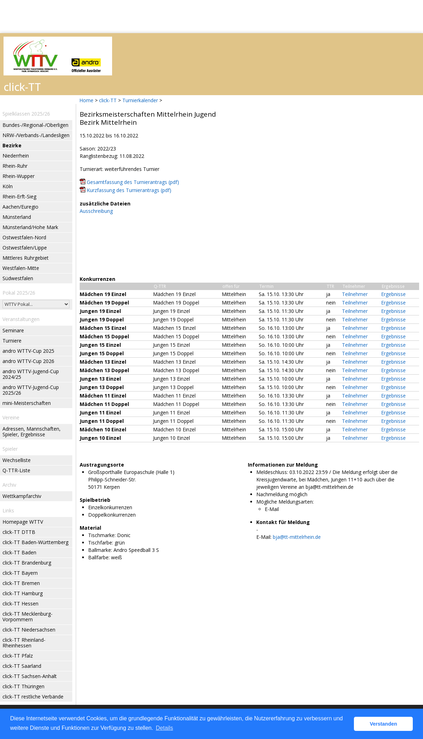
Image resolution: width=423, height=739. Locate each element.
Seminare (13, 330)
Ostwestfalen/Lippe (24, 247)
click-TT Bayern (20, 572)
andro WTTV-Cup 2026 (28, 361)
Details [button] (164, 728)
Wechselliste (16, 460)
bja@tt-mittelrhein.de (297, 537)
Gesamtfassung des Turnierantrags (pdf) (133, 182)
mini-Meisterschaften (26, 403)
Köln (7, 186)
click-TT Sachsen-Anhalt (29, 676)
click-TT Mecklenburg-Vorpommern (27, 616)
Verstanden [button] (383, 724)
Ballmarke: (100, 550)
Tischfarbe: (100, 542)
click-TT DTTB (18, 532)
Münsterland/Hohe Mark (30, 227)
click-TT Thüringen (23, 686)
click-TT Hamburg (22, 593)
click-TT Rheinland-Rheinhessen (23, 642)
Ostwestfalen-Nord (24, 237)
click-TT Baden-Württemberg (35, 542)
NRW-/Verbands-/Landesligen (35, 135)
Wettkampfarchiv (21, 496)
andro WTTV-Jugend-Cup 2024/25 (30, 374)
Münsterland (16, 217)
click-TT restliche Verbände (32, 696)
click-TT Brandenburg (26, 562)
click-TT (108, 100)
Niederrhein (15, 155)
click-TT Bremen (21, 583)
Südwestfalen (17, 278)
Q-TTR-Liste (16, 470)
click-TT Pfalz (17, 655)
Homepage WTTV (22, 521)
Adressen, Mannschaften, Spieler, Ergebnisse (31, 431)
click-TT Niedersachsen (28, 629)
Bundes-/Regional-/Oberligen (35, 125)
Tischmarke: (102, 535)
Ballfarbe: (99, 557)
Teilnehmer (355, 294)
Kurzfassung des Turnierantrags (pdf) (129, 190)
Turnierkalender (140, 100)
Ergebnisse (393, 294)
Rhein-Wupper (18, 176)
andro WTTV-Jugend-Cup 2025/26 (30, 390)
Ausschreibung (96, 211)
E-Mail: (263, 537)
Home (86, 100)
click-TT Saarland (21, 666)
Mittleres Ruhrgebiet (25, 257)
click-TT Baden (19, 552)
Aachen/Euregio (20, 206)
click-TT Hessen (20, 603)
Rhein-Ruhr (14, 165)
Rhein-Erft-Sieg (19, 196)
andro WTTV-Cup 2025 (28, 350)
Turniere (12, 340)
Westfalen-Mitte (20, 268)
